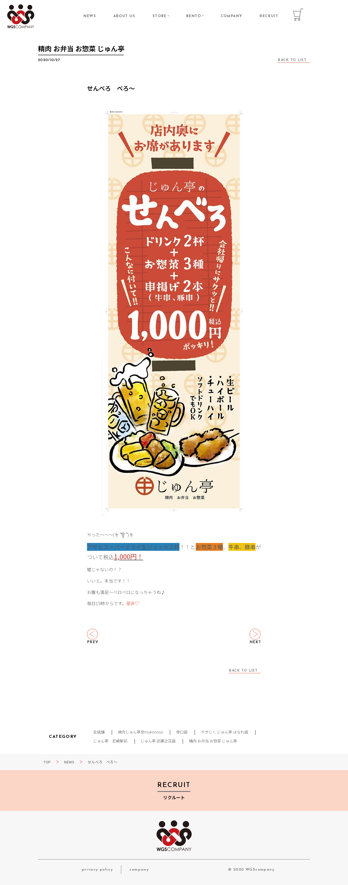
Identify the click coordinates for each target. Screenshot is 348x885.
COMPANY (232, 16)
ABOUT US (124, 16)
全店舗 (99, 732)
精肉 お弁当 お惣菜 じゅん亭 (213, 741)
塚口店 (182, 732)
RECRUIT (269, 16)
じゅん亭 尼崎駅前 (110, 741)
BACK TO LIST (292, 60)
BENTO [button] (193, 16)
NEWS (89, 16)
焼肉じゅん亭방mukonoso (140, 732)
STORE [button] (160, 16)
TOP (47, 761)
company (139, 870)
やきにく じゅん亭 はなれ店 (224, 732)
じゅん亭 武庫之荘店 (158, 741)
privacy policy (97, 870)
